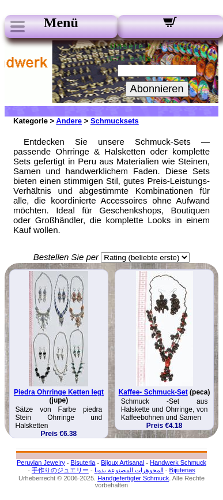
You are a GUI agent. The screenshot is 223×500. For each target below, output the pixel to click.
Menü (61, 22)
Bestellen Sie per (66, 257)
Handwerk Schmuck (178, 462)
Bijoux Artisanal (122, 462)
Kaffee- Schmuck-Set (153, 392)
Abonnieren (157, 89)
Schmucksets (114, 120)
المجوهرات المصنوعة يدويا (129, 470)
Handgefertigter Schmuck (133, 478)
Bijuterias (182, 470)
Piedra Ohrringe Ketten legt (59, 392)
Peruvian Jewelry (41, 462)
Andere (69, 120)
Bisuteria (83, 462)
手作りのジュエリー (60, 470)
